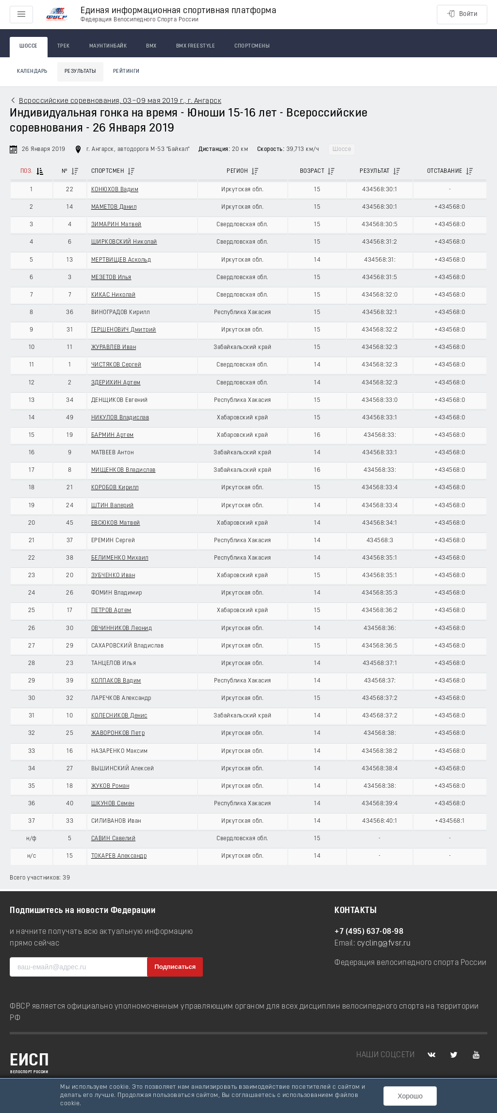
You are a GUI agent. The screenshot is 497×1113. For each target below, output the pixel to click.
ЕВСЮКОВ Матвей (115, 523)
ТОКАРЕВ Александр (119, 856)
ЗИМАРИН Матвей (116, 225)
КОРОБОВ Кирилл (115, 488)
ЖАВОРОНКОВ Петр (118, 733)
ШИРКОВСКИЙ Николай (124, 242)
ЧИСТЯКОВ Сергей (116, 365)
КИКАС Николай (113, 295)
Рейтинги (126, 71)
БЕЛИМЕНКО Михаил (120, 558)
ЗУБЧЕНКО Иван (113, 576)
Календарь (32, 71)
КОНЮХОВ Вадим (115, 190)
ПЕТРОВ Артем (111, 611)
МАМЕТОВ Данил (114, 207)
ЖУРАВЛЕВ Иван (113, 347)
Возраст (312, 171)
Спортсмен (108, 171)
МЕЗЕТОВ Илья (111, 278)
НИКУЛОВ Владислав (120, 418)
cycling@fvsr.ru (384, 943)
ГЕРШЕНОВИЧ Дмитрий (123, 330)
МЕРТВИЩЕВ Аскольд (121, 260)
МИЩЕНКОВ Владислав (123, 470)
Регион (237, 171)
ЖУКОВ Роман (110, 786)
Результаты (80, 71)
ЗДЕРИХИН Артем (116, 383)
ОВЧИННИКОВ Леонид (121, 628)
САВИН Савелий (113, 839)
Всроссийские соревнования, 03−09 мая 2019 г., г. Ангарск (120, 101)
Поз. (26, 171)
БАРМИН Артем (112, 435)
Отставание (445, 171)
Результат (375, 171)
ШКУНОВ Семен (112, 804)
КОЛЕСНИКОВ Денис (119, 716)
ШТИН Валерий (112, 506)
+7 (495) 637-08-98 (368, 932)
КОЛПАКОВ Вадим (116, 681)
